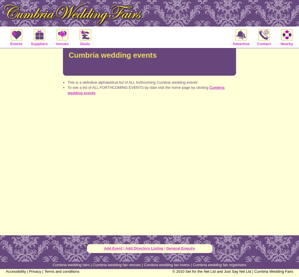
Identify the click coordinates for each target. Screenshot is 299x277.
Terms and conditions (62, 271)
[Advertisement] (149, 122)
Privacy (35, 271)
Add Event (113, 248)
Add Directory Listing (144, 248)
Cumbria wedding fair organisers (219, 265)
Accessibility (16, 271)
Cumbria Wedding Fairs (273, 271)
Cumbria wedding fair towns (167, 265)
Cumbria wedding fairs (71, 265)
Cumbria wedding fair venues (117, 265)
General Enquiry (180, 248)
